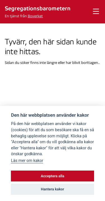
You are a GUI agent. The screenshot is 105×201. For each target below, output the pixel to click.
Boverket (35, 15)
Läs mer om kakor (27, 160)
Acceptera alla (52, 176)
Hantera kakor (52, 189)
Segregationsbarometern (38, 8)
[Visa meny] (96, 11)
